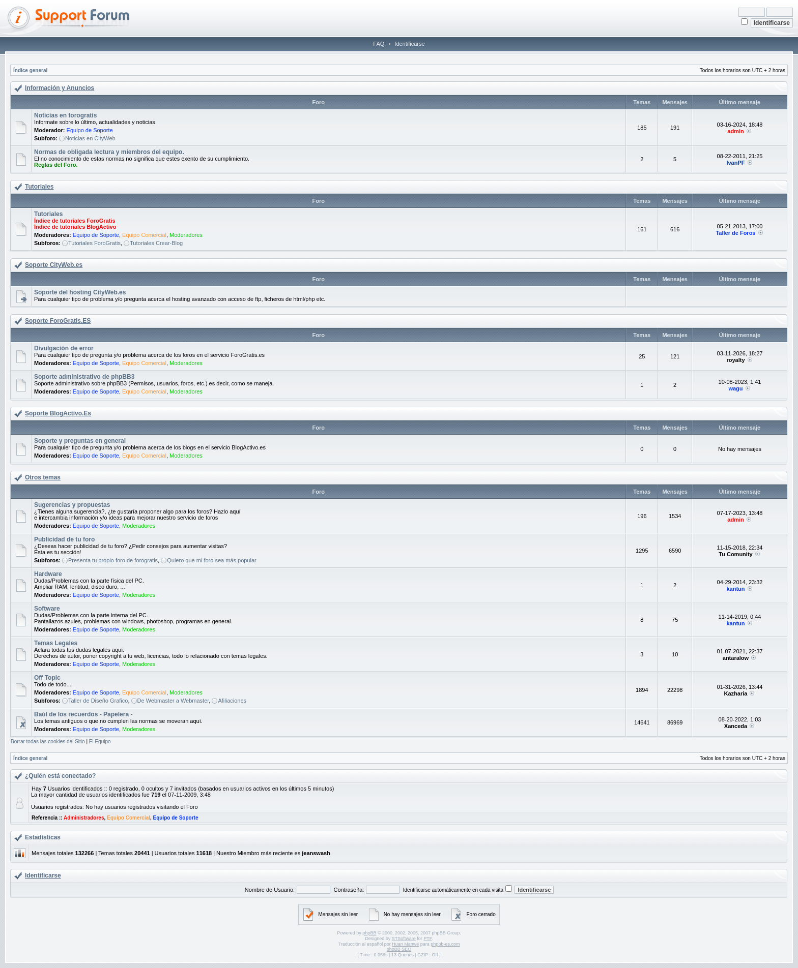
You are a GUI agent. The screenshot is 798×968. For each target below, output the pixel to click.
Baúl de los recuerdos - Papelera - (83, 714)
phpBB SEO (399, 949)
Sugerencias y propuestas (72, 504)
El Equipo (100, 741)
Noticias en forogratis (65, 115)
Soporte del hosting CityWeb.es (80, 292)
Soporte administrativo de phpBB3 (84, 376)
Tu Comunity (735, 554)
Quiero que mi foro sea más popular (211, 560)
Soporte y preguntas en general (80, 440)
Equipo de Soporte (90, 130)
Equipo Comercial (144, 235)
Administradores (84, 818)
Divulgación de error (64, 348)
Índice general (30, 70)
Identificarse (409, 44)
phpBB (369, 932)
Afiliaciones (232, 701)
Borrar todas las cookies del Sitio (48, 741)
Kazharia (736, 693)
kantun (735, 589)
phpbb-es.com (445, 944)
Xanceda (735, 726)
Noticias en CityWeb (90, 138)
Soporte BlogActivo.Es (58, 413)
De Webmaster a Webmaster (173, 701)
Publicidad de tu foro (64, 539)
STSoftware (404, 938)
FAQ (378, 44)
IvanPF (735, 163)
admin (735, 131)
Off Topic (47, 677)
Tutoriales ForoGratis (94, 243)
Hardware (48, 574)
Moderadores (186, 235)
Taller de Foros (735, 233)
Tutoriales (39, 186)
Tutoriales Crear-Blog (156, 243)
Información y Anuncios (59, 88)
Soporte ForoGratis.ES (58, 320)
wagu (735, 388)
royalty (735, 360)
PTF (427, 938)
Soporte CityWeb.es (53, 264)
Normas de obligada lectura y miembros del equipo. (109, 152)
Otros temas (43, 477)
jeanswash (316, 853)
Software (47, 608)
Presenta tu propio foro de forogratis (113, 560)
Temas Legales (55, 643)
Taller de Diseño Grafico (98, 701)
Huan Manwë (405, 944)
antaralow (736, 658)
